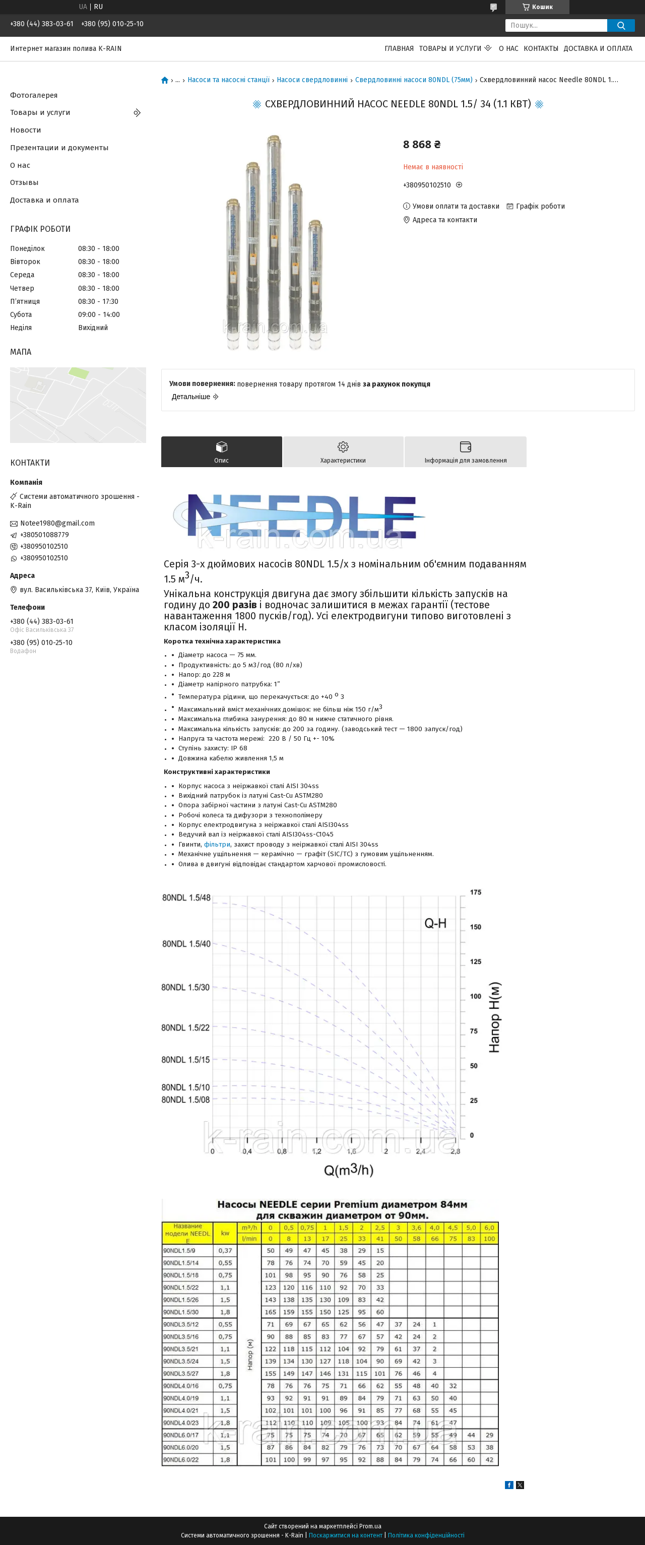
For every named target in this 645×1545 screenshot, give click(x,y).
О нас (509, 48)
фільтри (217, 845)
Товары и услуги (450, 48)
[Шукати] (621, 25)
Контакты (541, 48)
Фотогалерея (34, 95)
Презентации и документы (59, 147)
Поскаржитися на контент (345, 1535)
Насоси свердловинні (312, 80)
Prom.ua (370, 1526)
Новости (25, 130)
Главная (399, 48)
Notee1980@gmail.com (57, 523)
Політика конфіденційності (426, 1535)
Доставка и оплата (598, 48)
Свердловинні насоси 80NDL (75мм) (414, 80)
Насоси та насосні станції (228, 80)
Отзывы (24, 182)
